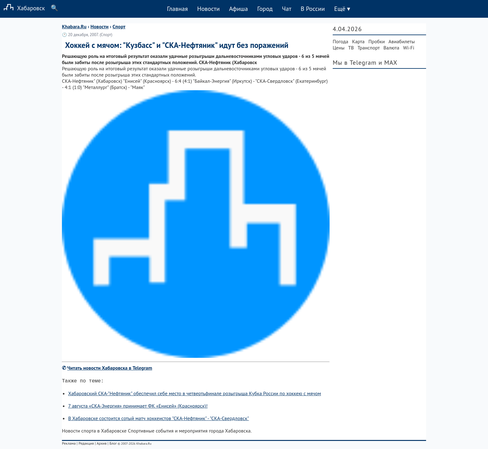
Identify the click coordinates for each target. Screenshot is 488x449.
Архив (101, 444)
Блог (113, 444)
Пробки (376, 41)
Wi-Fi (408, 47)
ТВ (351, 47)
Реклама (69, 444)
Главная (177, 9)
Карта (358, 41)
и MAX (387, 62)
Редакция (86, 444)
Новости (208, 9)
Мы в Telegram (355, 62)
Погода (340, 41)
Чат (286, 9)
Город (265, 9)
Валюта (391, 47)
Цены (339, 47)
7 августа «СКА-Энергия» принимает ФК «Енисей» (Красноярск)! (138, 407)
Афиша (238, 9)
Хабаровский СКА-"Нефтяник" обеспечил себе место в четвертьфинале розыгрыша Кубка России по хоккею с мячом (194, 394)
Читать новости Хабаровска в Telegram (109, 368)
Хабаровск (22, 8)
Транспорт (369, 47)
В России (313, 9)
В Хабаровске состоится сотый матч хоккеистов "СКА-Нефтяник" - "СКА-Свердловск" (158, 419)
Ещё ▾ (342, 9)
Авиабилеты (401, 41)
